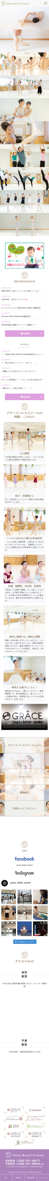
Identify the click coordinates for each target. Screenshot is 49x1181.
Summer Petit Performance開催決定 (24, 314)
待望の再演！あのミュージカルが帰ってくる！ (24, 289)
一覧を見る (24, 333)
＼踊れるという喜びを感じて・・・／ (24, 386)
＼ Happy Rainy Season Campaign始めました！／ (24, 352)
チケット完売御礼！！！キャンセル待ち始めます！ (24, 378)
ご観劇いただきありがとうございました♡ (24, 369)
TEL (6, 1178)
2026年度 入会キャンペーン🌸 (24, 297)
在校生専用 (31, 1178)
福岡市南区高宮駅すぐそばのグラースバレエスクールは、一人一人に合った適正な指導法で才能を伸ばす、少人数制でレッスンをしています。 (15, 3)
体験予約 (18, 1178)
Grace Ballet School (24, 865)
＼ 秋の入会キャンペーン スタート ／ (24, 361)
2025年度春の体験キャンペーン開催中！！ (24, 323)
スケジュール (43, 1178)
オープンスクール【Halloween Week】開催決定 (24, 306)
